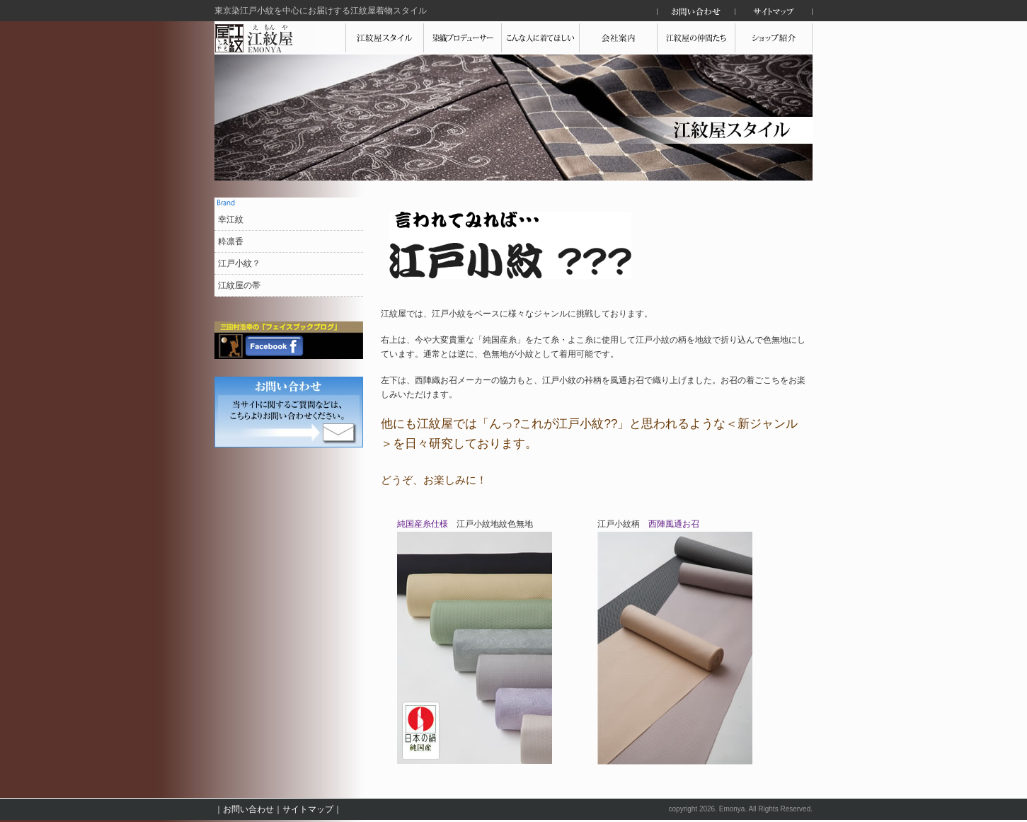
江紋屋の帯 (239, 285)
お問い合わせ (248, 809)
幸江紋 (230, 219)
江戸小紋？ (239, 263)
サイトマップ (307, 809)
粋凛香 (230, 241)
